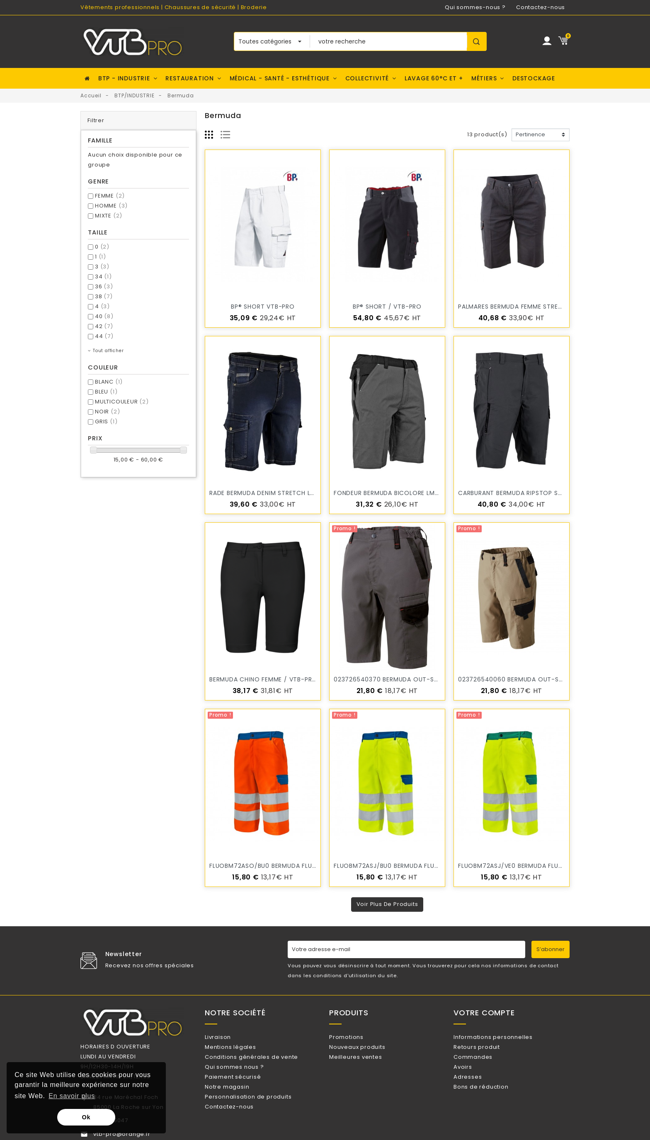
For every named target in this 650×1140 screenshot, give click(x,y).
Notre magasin (238, 1104)
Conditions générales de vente (262, 1064)
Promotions (357, 1037)
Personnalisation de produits (259, 1118)
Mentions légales (241, 1050)
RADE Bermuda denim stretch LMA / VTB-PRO (282, 493)
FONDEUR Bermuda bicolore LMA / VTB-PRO (404, 493)
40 (104, 316)
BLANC (109, 382)
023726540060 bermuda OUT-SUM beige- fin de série (543, 679)
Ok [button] (86, 1117)
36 (104, 286)
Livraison (229, 1037)
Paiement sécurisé (243, 1091)
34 (103, 276)
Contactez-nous (540, 7)
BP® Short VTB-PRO (263, 306)
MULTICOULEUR (122, 402)
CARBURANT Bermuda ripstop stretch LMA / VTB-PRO (544, 493)
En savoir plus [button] (72, 1095)
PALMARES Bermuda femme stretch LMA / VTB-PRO (539, 306)
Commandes (483, 1064)
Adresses (478, 1091)
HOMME (111, 206)
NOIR (107, 411)
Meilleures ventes (366, 1064)
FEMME (110, 196)
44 (104, 336)
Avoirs (473, 1077)
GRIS (106, 421)
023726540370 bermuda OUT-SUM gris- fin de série (417, 679)
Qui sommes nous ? (245, 1077)
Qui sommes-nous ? (475, 7)
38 (104, 296)
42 (104, 326)
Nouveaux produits (368, 1050)
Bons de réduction (491, 1104)
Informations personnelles (503, 1037)
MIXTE (108, 216)
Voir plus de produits (387, 904)
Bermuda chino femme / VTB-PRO (263, 679)
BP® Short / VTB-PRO (387, 306)
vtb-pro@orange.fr (121, 1134)
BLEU (106, 392)
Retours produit (487, 1050)
